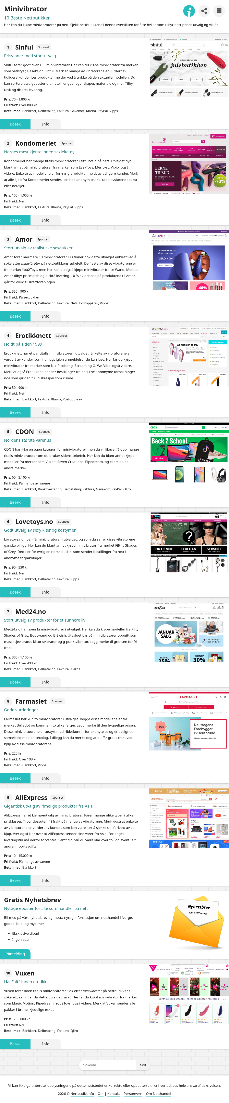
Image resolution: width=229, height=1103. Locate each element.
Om (101, 1093)
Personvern (133, 1093)
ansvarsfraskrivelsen (203, 1085)
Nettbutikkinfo (82, 1093)
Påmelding (15, 954)
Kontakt (113, 1093)
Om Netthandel (158, 1093)
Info (45, 124)
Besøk (15, 124)
